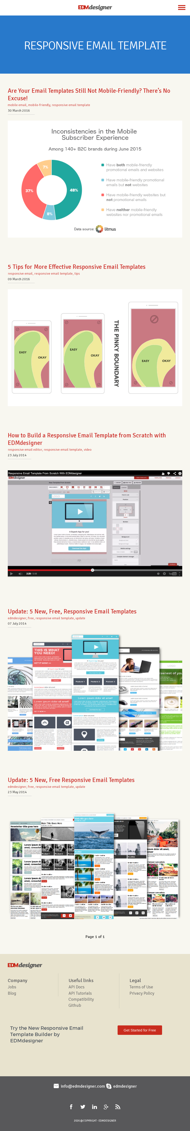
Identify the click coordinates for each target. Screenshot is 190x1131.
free (31, 618)
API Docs (77, 987)
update (80, 618)
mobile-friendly (39, 105)
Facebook (71, 1107)
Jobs (12, 987)
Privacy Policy (142, 993)
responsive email (20, 273)
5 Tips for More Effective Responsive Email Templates (77, 267)
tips (77, 273)
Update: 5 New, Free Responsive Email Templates (71, 780)
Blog (12, 993)
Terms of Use (141, 987)
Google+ (106, 1107)
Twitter (83, 1107)
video (88, 450)
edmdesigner (17, 618)
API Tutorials (80, 993)
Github (75, 1005)
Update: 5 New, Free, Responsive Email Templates (72, 611)
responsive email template (71, 105)
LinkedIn (95, 1107)
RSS (118, 1107)
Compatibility (81, 999)
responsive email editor (25, 450)
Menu (181, 7)
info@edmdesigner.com (83, 1086)
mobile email (17, 105)
